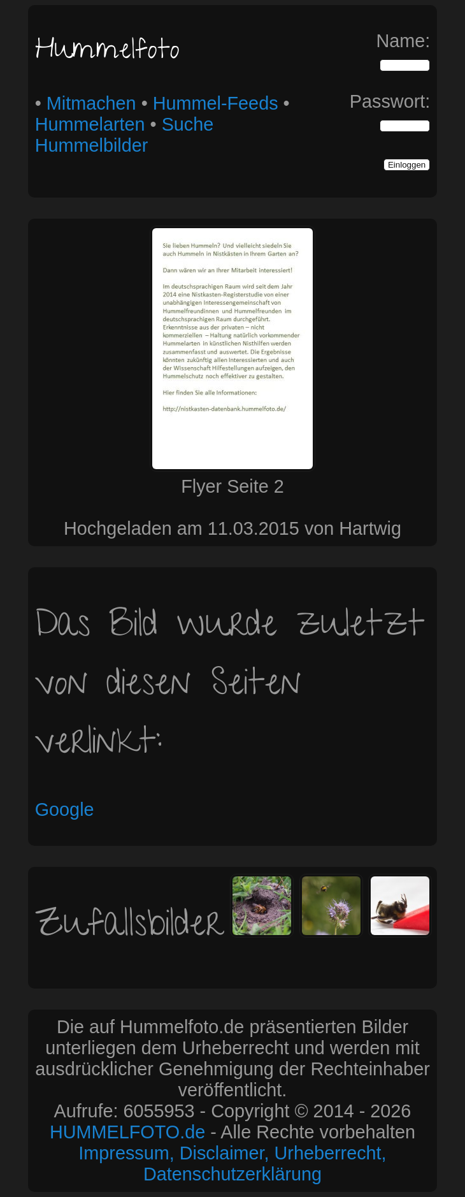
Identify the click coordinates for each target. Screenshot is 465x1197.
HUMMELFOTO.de (127, 1132)
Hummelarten (90, 124)
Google (64, 809)
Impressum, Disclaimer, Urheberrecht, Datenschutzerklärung (232, 1163)
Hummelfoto (107, 53)
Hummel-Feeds (215, 103)
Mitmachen (91, 103)
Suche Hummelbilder (124, 135)
